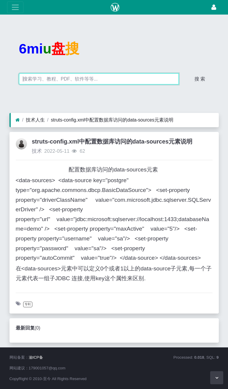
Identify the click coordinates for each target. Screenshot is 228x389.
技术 (37, 151)
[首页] (17, 120)
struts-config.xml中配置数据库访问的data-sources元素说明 (112, 119)
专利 (28, 304)
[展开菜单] (15, 7)
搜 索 (199, 78)
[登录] (214, 7)
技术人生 (35, 119)
